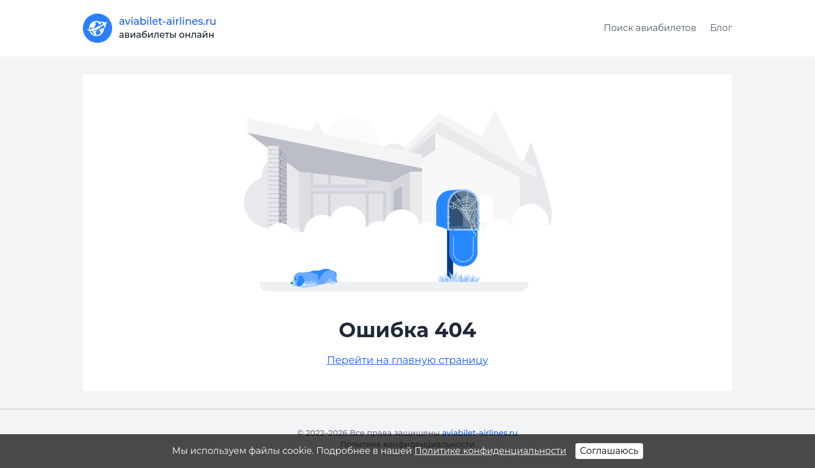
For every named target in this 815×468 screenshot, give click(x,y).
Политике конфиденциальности (490, 450)
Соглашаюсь (609, 450)
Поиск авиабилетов (650, 28)
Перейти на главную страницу (407, 360)
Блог (721, 28)
